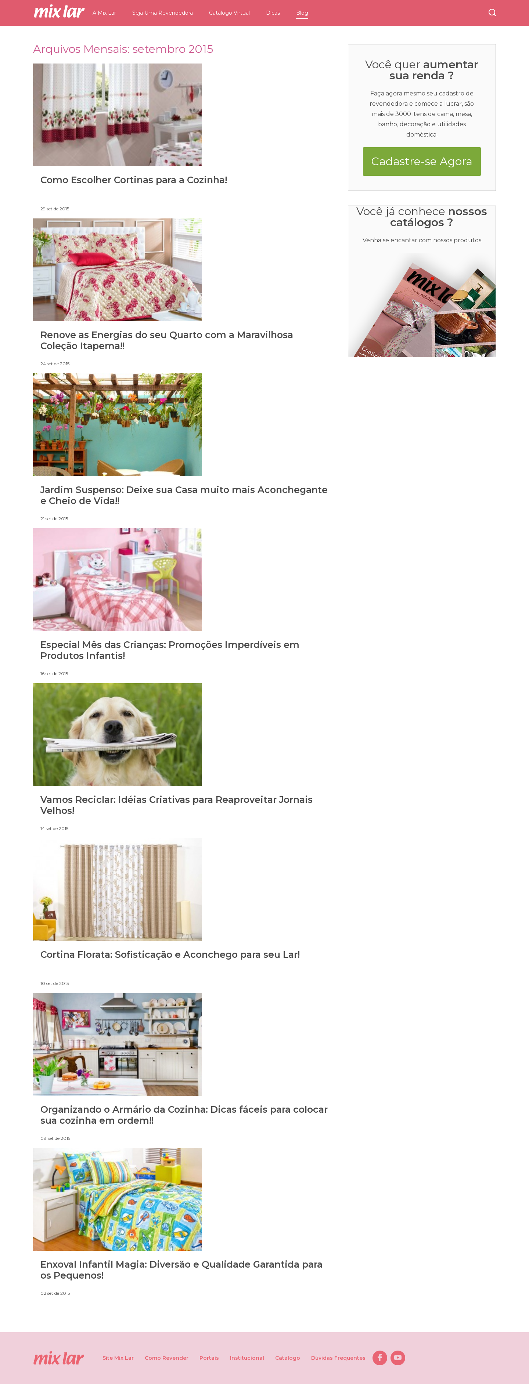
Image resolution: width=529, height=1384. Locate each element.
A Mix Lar (104, 13)
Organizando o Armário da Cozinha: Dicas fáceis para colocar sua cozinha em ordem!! (184, 1115)
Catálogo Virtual (229, 13)
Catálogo (287, 1358)
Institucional (247, 1358)
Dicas (273, 13)
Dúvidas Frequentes (338, 1358)
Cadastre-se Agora (421, 161)
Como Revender (166, 1358)
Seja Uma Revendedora (162, 13)
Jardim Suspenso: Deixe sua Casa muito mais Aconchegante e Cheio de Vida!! (184, 495)
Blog (302, 13)
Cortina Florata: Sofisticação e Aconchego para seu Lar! (170, 954)
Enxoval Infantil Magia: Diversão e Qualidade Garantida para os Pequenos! (181, 1270)
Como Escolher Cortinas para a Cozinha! (133, 179)
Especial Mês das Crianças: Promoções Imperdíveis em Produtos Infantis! (169, 650)
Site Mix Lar (118, 1358)
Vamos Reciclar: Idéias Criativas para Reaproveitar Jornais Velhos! (176, 805)
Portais (209, 1358)
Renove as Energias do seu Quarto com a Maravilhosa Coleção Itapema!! (166, 340)
